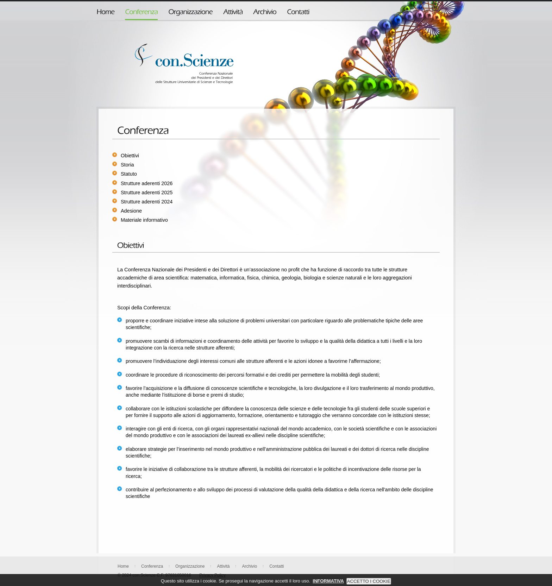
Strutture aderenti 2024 (146, 201)
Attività (223, 566)
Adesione (131, 211)
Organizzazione (190, 566)
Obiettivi (130, 155)
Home (123, 566)
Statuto (129, 174)
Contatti (276, 566)
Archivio (249, 566)
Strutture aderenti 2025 (146, 192)
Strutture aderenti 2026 (146, 183)
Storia (127, 165)
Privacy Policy (212, 575)
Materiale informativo (144, 220)
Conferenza (152, 566)
